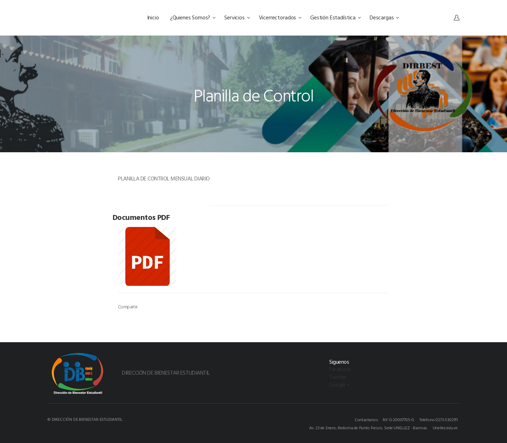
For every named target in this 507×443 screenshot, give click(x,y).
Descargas (384, 17)
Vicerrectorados (280, 17)
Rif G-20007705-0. (398, 419)
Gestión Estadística (335, 17)
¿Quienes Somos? (192, 17)
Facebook (340, 369)
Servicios (237, 17)
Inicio (154, 17)
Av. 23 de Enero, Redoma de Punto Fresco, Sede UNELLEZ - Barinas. (368, 427)
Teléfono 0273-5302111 (438, 419)
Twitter (337, 377)
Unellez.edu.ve (445, 427)
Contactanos (366, 419)
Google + (339, 384)
